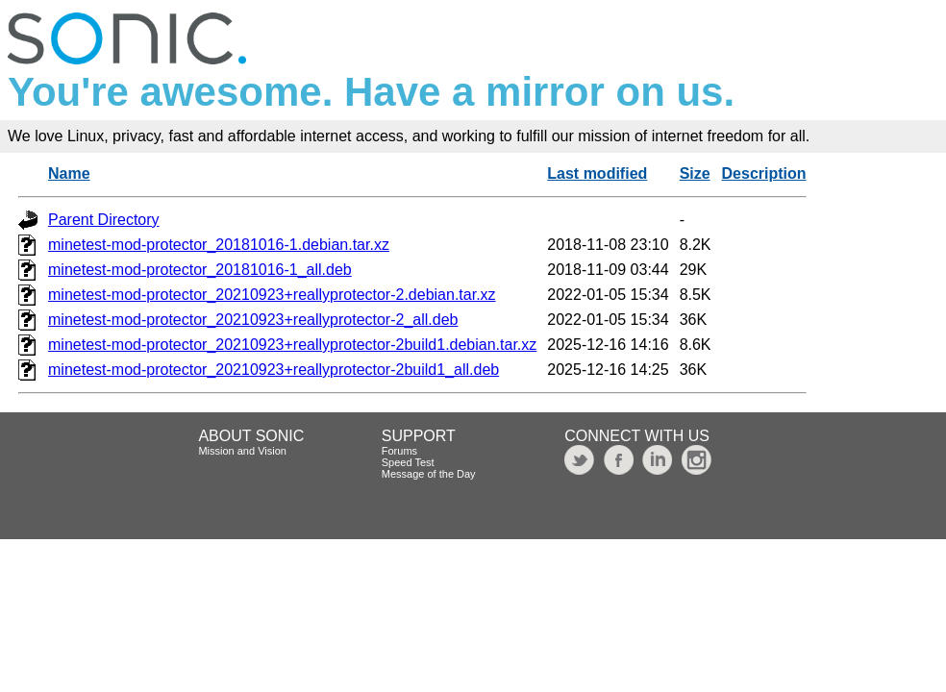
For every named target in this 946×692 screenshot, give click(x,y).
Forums (399, 451)
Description (764, 173)
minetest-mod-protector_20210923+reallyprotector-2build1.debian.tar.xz (292, 344)
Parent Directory (104, 219)
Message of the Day (429, 474)
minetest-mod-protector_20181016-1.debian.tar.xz (218, 244)
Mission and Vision (242, 451)
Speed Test (408, 462)
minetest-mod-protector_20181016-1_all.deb (200, 269)
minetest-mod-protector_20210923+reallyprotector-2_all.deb (253, 319)
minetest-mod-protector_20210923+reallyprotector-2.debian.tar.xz (272, 294)
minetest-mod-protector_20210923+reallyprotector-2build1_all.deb (273, 369)
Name (69, 173)
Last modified (597, 173)
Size (695, 173)
